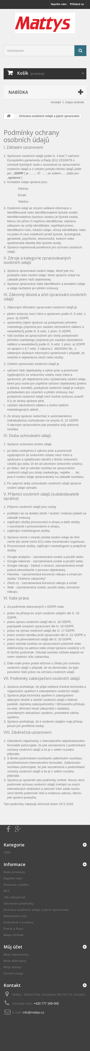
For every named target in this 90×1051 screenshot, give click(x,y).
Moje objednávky (16, 954)
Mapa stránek (14, 935)
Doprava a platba (16, 885)
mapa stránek (74, 102)
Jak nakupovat (14, 897)
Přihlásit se (77, 4)
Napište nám (58, 4)
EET (7, 891)
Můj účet (13, 947)
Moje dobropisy (15, 961)
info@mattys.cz (33, 1012)
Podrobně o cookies (18, 922)
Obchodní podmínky (19, 903)
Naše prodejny (14, 872)
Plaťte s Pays (13, 929)
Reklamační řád (15, 916)
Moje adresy (13, 967)
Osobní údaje (13, 973)
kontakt (56, 102)
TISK (7, 852)
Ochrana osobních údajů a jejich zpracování (36, 910)
